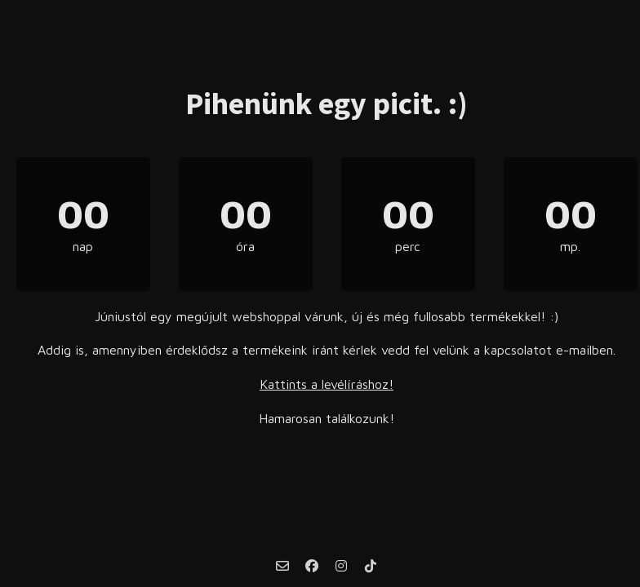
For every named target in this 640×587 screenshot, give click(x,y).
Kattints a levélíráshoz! (326, 384)
